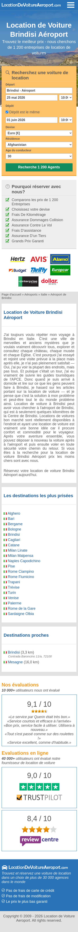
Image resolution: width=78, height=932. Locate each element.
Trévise (12, 587)
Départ (10, 84)
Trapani (12, 582)
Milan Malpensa (18, 556)
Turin (10, 593)
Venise (11, 598)
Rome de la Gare (19, 608)
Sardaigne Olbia (19, 614)
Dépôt (10, 105)
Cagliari (12, 540)
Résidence (13, 138)
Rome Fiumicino (19, 577)
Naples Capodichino (22, 561)
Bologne (12, 529)
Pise (9, 566)
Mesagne (13, 662)
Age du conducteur (18, 150)
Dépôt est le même (24, 112)
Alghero (12, 513)
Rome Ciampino (19, 571)
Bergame (13, 524)
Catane (12, 545)
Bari (9, 519)
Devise (10, 127)
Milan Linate (15, 550)
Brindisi (12, 535)
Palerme (12, 603)
